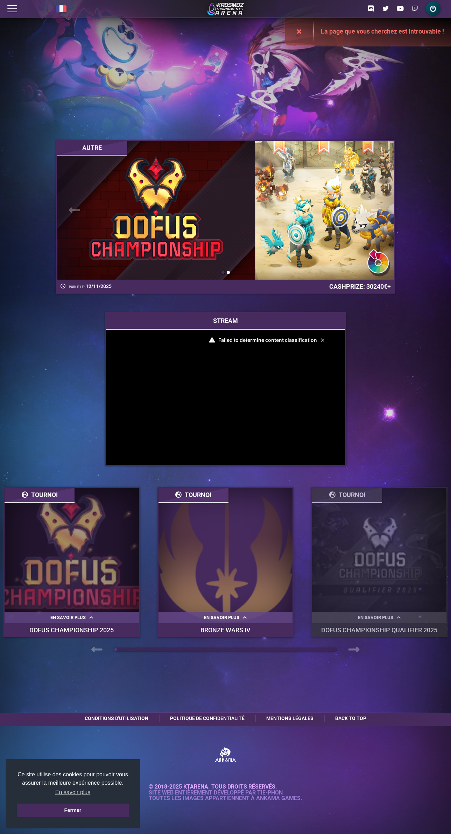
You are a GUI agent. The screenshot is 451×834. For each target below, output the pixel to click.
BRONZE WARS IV (225, 630)
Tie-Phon (270, 793)
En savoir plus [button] (73, 792)
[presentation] (74, 210)
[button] (223, 272)
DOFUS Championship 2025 (71, 630)
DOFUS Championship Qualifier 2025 (379, 630)
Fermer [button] (73, 810)
